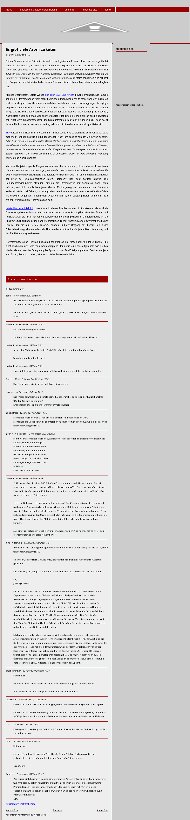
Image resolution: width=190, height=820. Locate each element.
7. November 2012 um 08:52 (25, 724)
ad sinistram (12, 412)
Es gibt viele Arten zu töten (31, 49)
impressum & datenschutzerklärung (38, 9)
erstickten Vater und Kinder (59, 95)
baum (8, 295)
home (9, 9)
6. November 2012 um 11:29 (29, 366)
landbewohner (13, 670)
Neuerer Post (12, 810)
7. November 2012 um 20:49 (29, 774)
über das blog (90, 9)
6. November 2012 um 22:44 (32, 699)
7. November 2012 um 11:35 (26, 741)
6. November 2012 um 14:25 (29, 392)
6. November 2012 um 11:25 (29, 345)
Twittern (140, 105)
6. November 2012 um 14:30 (33, 412)
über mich (70, 9)
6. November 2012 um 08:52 (29, 324)
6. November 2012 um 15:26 (42, 433)
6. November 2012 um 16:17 (37, 542)
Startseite (57, 810)
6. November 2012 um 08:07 (27, 295)
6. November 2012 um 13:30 (35, 379)
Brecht (9, 132)
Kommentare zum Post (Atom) (32, 815)
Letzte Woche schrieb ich (19, 208)
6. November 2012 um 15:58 (29, 478)
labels (108, 9)
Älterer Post (102, 810)
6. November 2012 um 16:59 (36, 670)
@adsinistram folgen (125, 105)
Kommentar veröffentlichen (20, 803)
